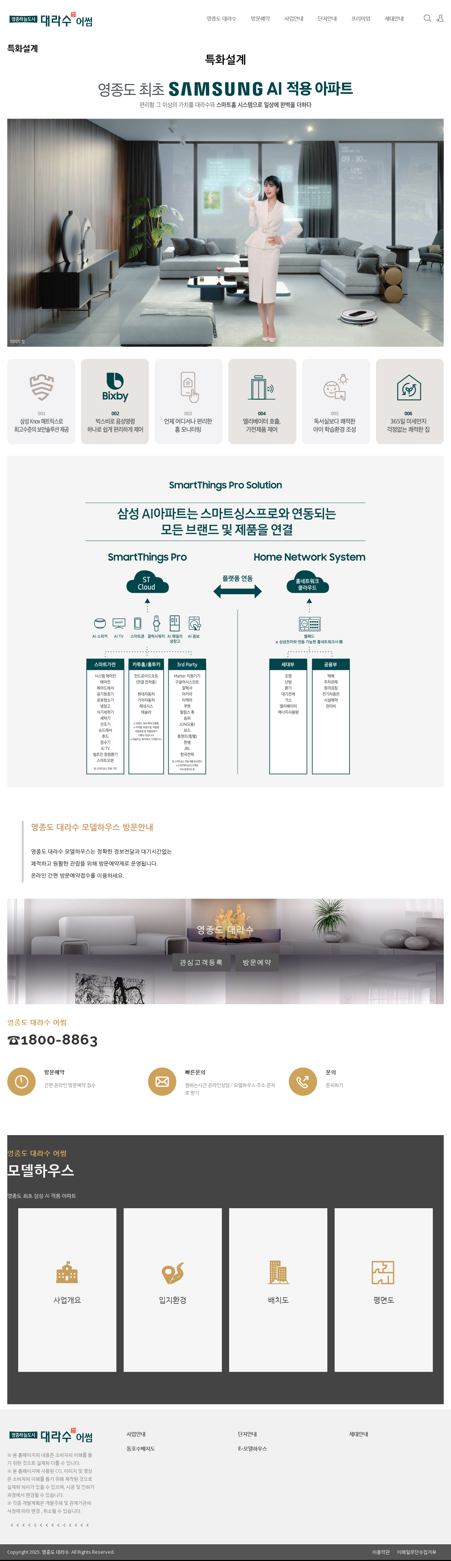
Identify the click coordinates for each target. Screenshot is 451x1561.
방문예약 (260, 18)
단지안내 (327, 18)
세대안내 (394, 18)
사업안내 (293, 18)
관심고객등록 (201, 962)
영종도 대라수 (221, 18)
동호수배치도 (141, 1448)
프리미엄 (360, 18)
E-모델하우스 (252, 1448)
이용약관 (381, 1552)
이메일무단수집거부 (416, 1552)
